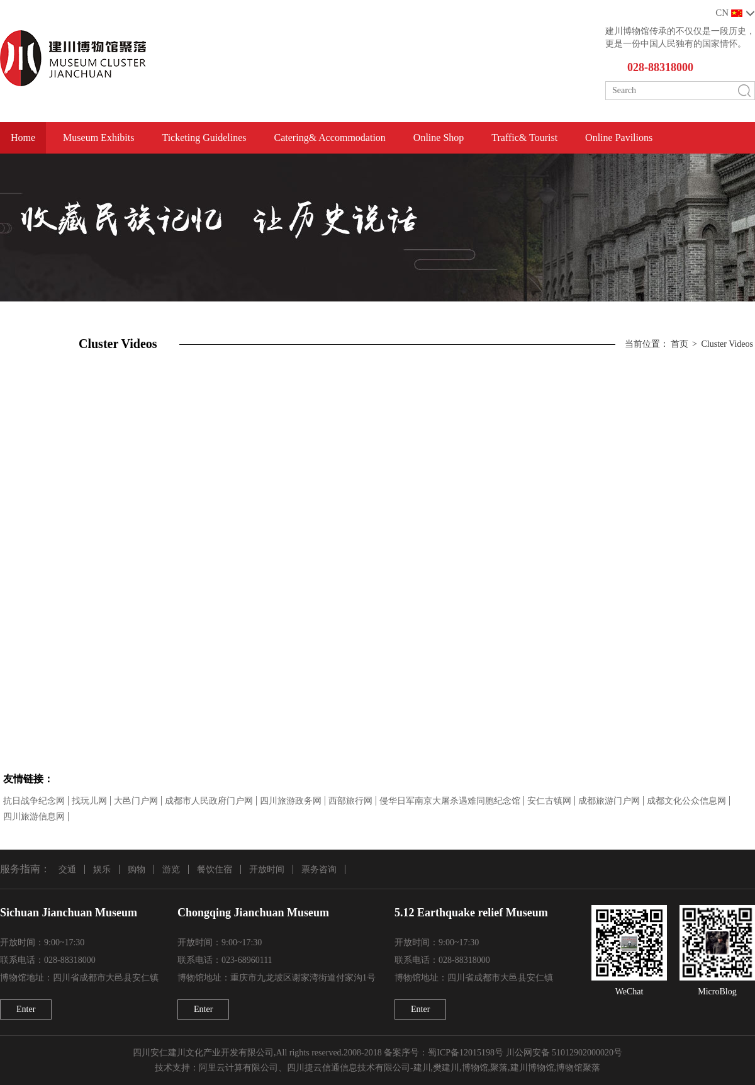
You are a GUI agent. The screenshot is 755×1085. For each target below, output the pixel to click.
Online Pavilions (618, 137)
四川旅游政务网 (291, 801)
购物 (136, 869)
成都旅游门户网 (609, 801)
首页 (679, 344)
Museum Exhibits (98, 137)
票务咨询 (319, 869)
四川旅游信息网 (34, 816)
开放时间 (266, 869)
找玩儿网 (89, 801)
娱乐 (102, 869)
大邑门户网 (136, 801)
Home (23, 137)
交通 (67, 869)
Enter (25, 1009)
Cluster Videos (727, 344)
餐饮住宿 (214, 869)
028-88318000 (660, 67)
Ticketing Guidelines (204, 137)
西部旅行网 (350, 801)
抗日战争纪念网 (34, 801)
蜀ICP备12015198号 (465, 1052)
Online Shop (438, 137)
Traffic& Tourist (524, 137)
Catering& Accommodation (330, 137)
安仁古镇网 (549, 801)
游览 (171, 869)
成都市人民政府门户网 (209, 801)
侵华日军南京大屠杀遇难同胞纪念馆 (449, 801)
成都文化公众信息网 (686, 801)
